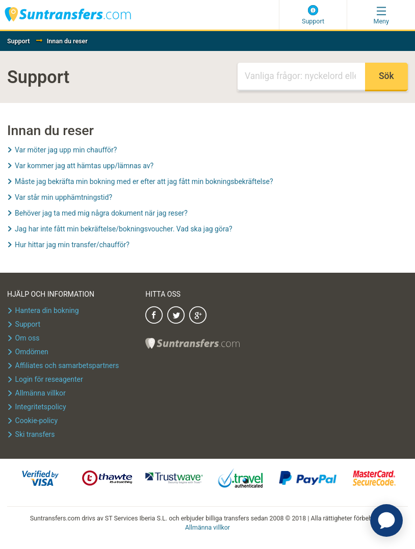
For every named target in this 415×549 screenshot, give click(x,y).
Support (18, 41)
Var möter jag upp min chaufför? (66, 150)
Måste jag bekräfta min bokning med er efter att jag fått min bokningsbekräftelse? (144, 181)
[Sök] (301, 77)
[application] (386, 520)
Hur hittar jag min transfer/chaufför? (72, 245)
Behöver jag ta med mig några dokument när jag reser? (101, 213)
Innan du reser (67, 41)
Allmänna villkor (207, 527)
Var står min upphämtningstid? (63, 197)
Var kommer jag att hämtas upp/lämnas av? (84, 166)
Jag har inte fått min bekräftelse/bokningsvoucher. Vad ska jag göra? (123, 229)
